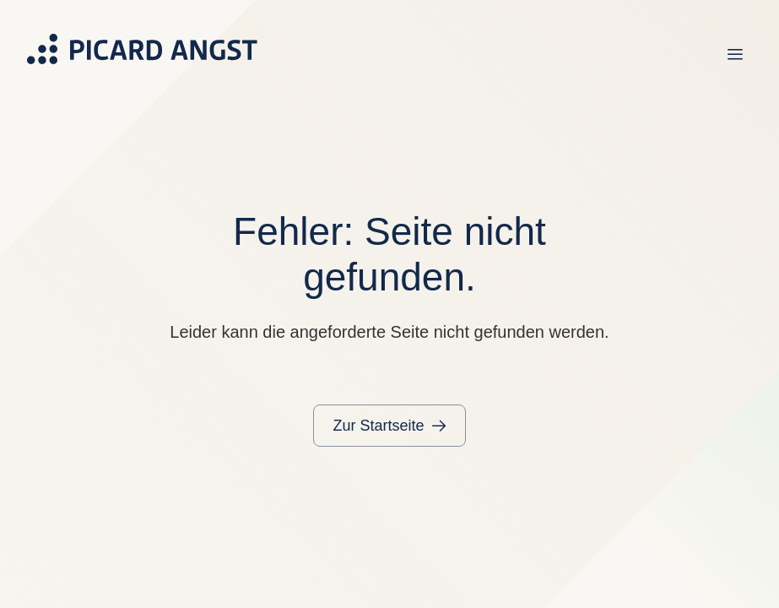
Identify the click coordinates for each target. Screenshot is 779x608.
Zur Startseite (378, 425)
